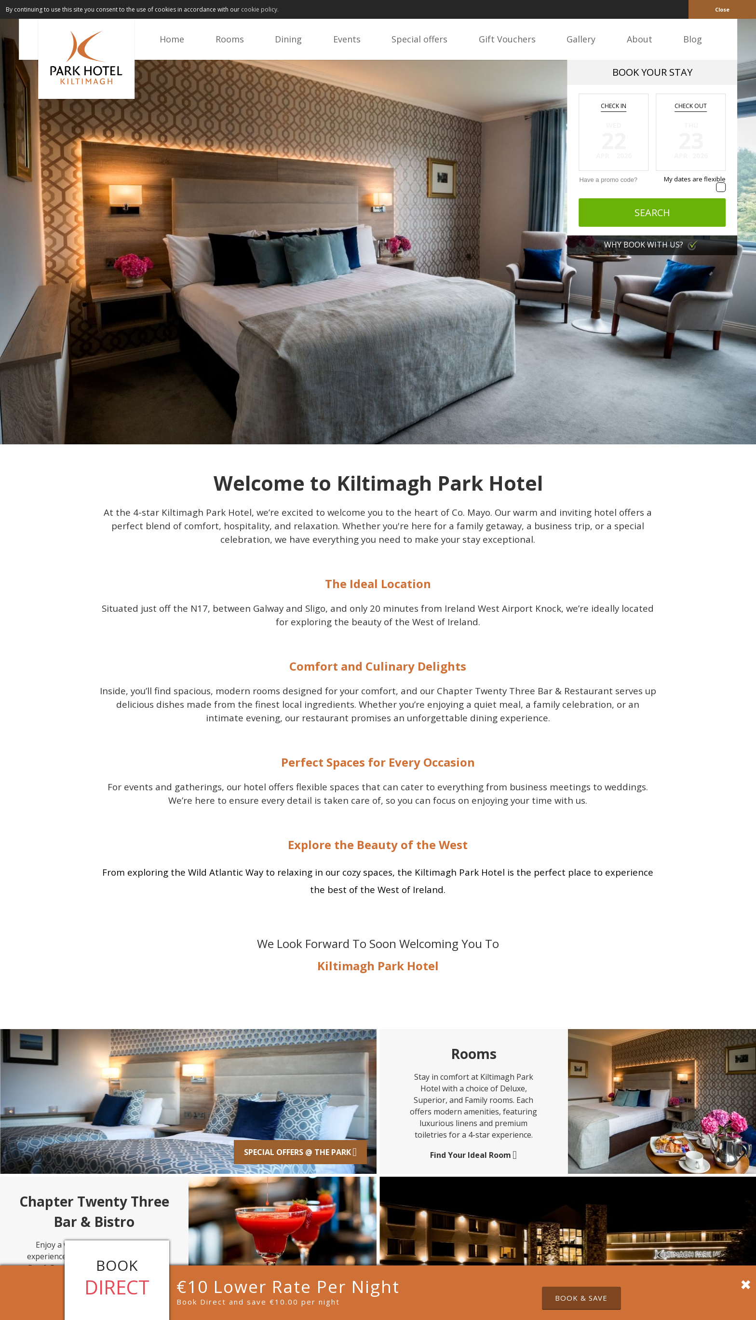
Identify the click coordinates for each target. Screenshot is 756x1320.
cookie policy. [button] (260, 9)
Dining (288, 39)
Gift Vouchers (507, 39)
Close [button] (722, 9)
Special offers (419, 39)
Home (172, 39)
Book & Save (581, 1298)
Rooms (230, 39)
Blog (692, 39)
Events (347, 39)
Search (652, 212)
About (639, 39)
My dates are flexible (695, 179)
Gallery (581, 39)
